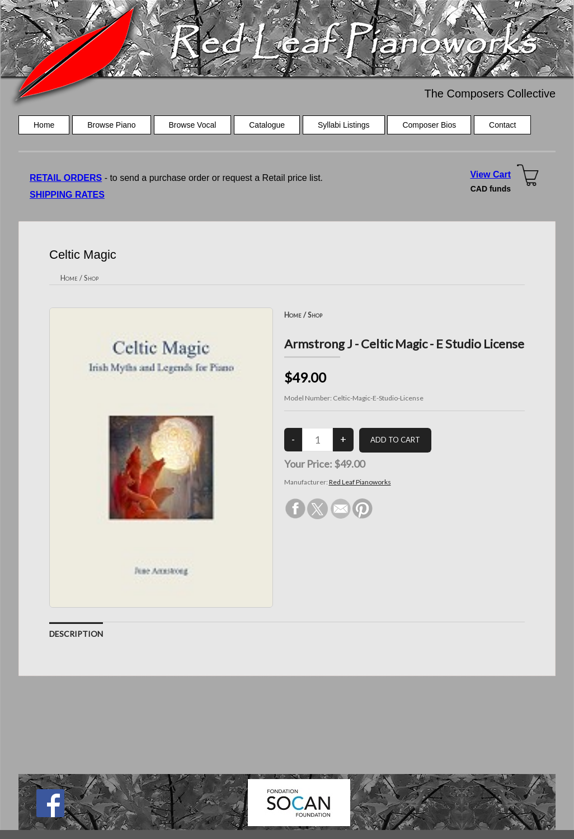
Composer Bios (429, 124)
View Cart (490, 174)
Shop (91, 277)
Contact (502, 124)
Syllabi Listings (344, 124)
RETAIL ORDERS (66, 178)
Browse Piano (111, 124)
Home (44, 124)
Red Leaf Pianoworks (360, 482)
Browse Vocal (193, 124)
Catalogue (267, 124)
